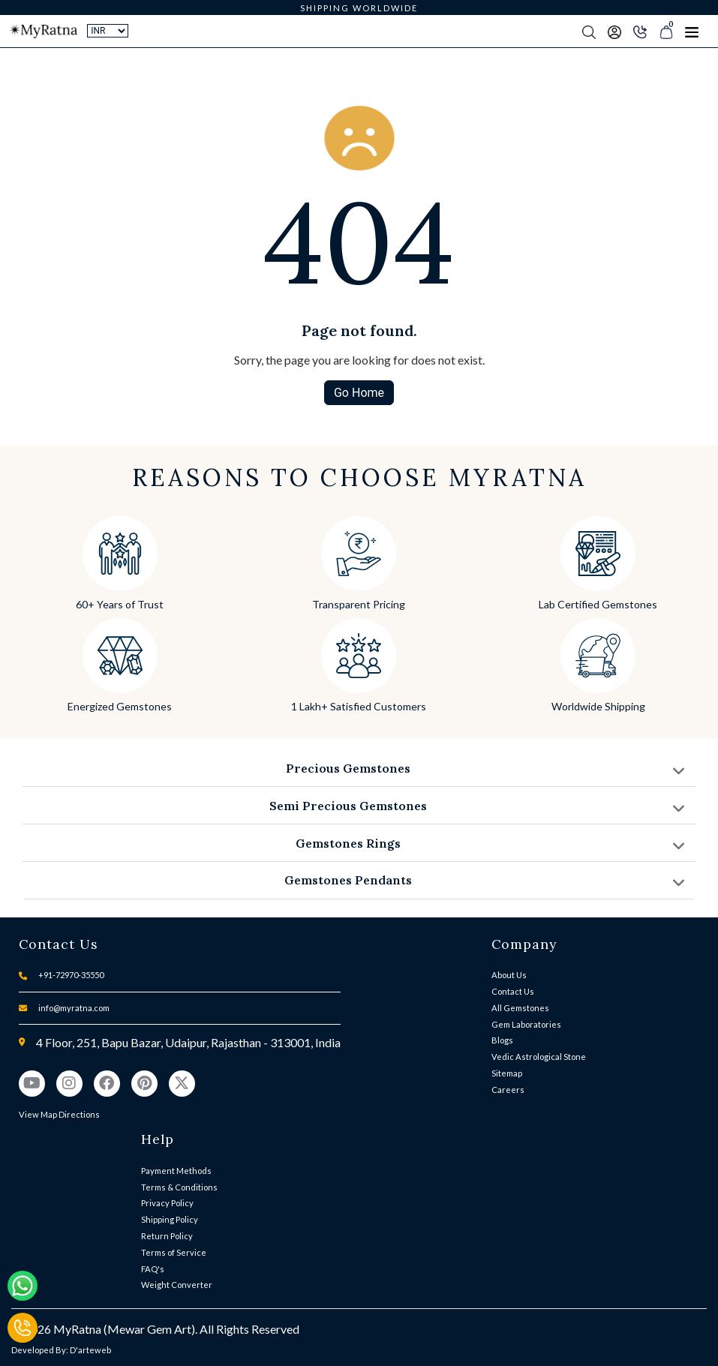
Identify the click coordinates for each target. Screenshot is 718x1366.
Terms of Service (173, 1252)
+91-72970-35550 (71, 975)
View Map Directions (59, 1114)
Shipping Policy (169, 1219)
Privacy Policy (167, 1203)
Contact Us (512, 991)
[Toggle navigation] (691, 32)
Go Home (359, 393)
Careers (507, 1089)
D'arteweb (90, 1350)
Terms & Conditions (179, 1187)
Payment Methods (176, 1170)
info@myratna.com (74, 1008)
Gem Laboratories (526, 1024)
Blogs (502, 1040)
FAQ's (152, 1269)
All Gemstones (520, 1008)
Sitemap (506, 1073)
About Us (509, 975)
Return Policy (167, 1236)
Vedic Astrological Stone (538, 1056)
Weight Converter (176, 1284)
